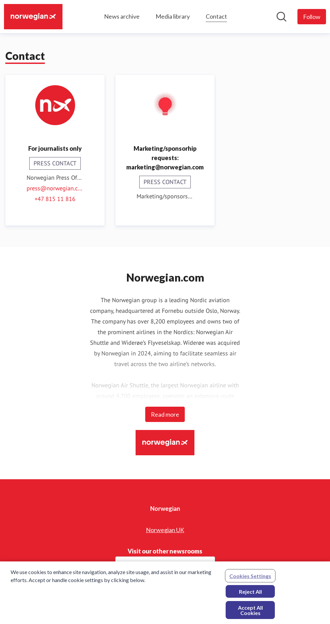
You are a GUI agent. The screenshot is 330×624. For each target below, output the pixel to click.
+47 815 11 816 (55, 199)
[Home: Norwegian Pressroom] (33, 16)
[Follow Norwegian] (311, 16)
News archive (122, 16)
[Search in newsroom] (281, 16)
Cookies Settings (250, 577)
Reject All (250, 593)
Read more (165, 414)
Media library (173, 16)
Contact (216, 15)
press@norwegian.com (55, 188)
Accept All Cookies (250, 612)
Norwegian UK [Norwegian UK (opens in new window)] (165, 529)
